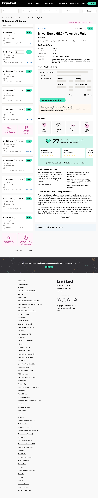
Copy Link (19, 32)
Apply (28, 32)
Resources (50, 3)
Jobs (31, 3)
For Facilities (74, 3)
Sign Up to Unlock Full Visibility (52, 100)
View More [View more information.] (65, 219)
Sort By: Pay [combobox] (7, 26)
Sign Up (92, 3)
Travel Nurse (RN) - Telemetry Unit (62, 33)
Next (30, 251)
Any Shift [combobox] (67, 11)
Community (62, 3)
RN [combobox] (4, 11)
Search (89, 11)
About (39, 3)
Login (83, 3)
